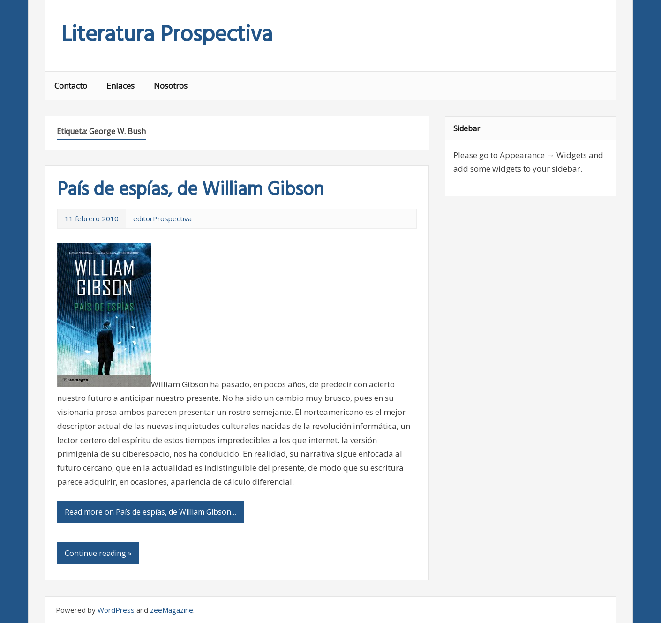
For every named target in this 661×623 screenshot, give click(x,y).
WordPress (116, 610)
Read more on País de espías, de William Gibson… (150, 512)
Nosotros (171, 85)
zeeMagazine (171, 610)
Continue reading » (98, 553)
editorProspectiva (162, 218)
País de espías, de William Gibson (190, 190)
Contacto (70, 85)
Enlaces (120, 85)
